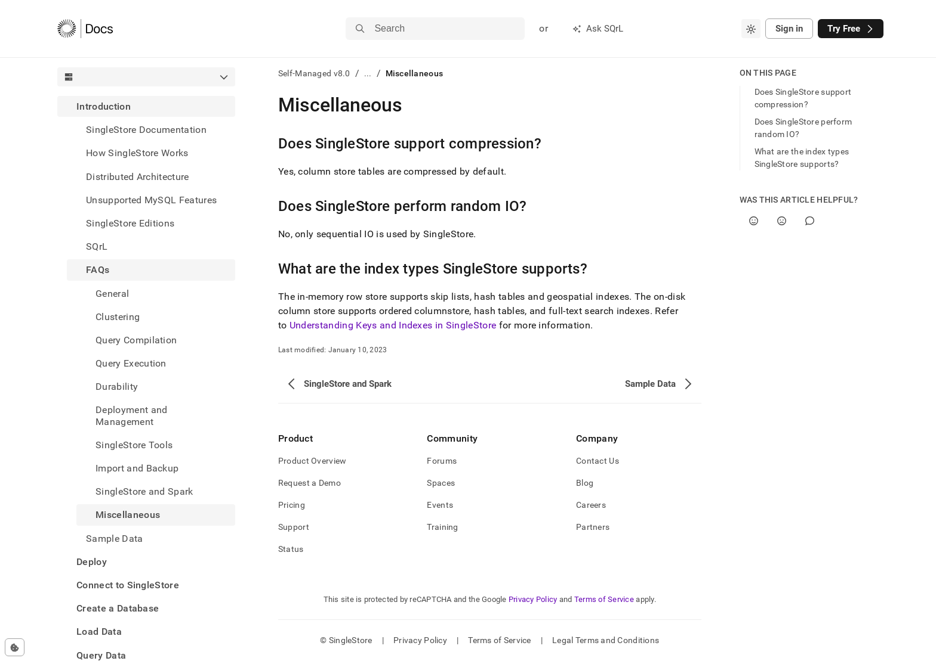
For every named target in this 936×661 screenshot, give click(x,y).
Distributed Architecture (137, 176)
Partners (592, 527)
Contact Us (597, 461)
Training (442, 527)
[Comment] (810, 221)
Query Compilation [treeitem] (136, 340)
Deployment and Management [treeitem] (131, 415)
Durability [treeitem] (117, 386)
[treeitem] (146, 322)
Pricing (291, 505)
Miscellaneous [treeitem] (128, 514)
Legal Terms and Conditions (605, 640)
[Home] (85, 28)
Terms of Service (604, 599)
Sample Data (114, 538)
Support (293, 527)
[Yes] (754, 221)
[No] (782, 221)
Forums (442, 461)
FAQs (97, 269)
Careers (591, 505)
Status (291, 549)
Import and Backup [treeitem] (137, 468)
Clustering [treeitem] (118, 316)
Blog (584, 483)
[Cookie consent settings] (14, 647)
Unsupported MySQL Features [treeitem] (151, 200)
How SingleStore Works (137, 153)
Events (440, 505)
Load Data (99, 631)
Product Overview (312, 461)
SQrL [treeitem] (96, 246)
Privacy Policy (533, 599)
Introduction (103, 106)
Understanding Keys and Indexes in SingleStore (393, 325)
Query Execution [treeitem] (131, 363)
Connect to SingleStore (127, 585)
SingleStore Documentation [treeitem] (146, 129)
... (368, 73)
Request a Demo (309, 483)
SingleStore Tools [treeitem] (134, 445)
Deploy (91, 561)
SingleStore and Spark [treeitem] (144, 491)
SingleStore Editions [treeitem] (130, 223)
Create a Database (117, 608)
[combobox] (751, 28)
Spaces (441, 483)
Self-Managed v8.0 (314, 73)
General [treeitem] (112, 293)
